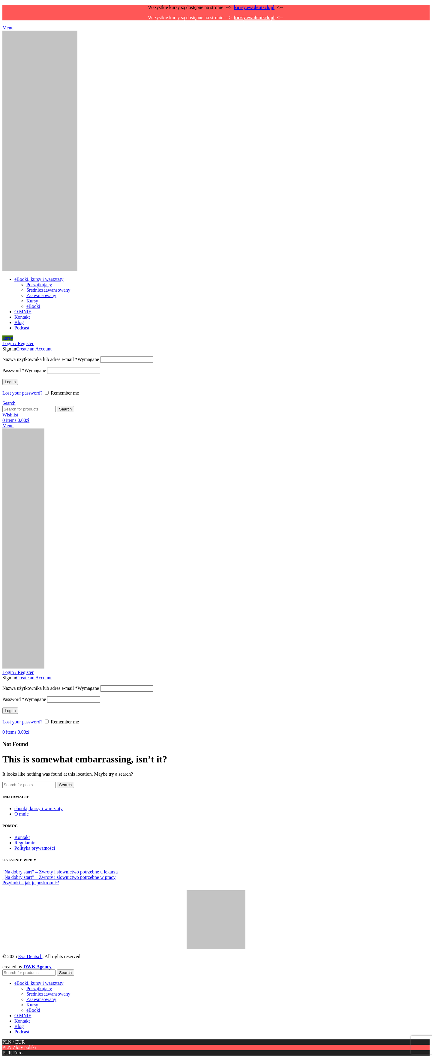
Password (24, 370)
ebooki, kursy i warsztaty (38, 808)
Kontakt (22, 837)
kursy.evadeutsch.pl (254, 7)
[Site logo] (39, 269)
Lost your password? (22, 392)
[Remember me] (47, 393)
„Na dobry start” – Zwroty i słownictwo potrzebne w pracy (59, 877)
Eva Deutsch (30, 956)
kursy (7, 338)
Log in (10, 382)
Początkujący (39, 284)
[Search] (9, 403)
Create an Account (34, 348)
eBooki (33, 306)
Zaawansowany (41, 295)
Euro (17, 1052)
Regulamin (24, 842)
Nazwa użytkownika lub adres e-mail (50, 359)
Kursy (32, 300)
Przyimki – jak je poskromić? (30, 882)
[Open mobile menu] (8, 27)
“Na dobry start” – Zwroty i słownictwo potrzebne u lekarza (60, 871)
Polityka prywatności (34, 848)
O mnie (21, 813)
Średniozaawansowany (48, 290)
